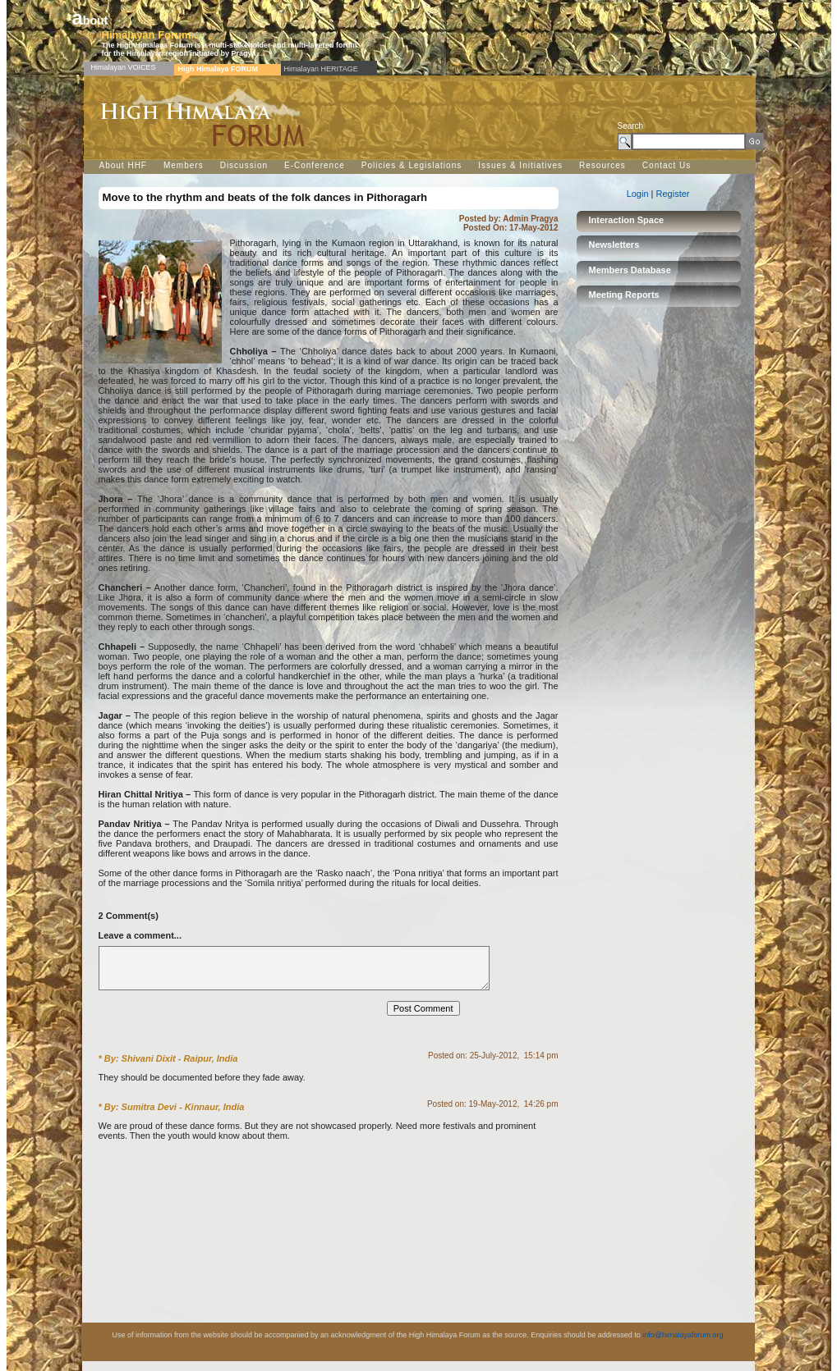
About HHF (123, 165)
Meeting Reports (624, 294)
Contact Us (666, 165)
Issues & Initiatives (520, 165)
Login (639, 194)
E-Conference (314, 165)
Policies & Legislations (411, 165)
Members (183, 165)
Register (673, 194)
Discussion (244, 165)
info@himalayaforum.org (682, 1345)
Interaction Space (627, 220)
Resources (602, 165)
